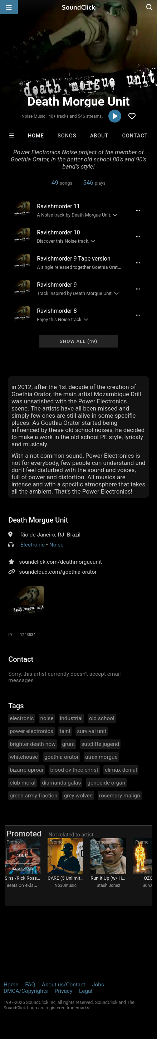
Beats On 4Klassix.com (28, 885)
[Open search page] (150, 7)
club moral (22, 783)
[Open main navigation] (9, 7)
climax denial (121, 770)
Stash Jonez (108, 885)
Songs (67, 136)
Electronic (32, 545)
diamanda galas (61, 783)
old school (101, 718)
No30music (65, 885)
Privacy (63, 991)
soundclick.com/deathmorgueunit (60, 562)
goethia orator (61, 757)
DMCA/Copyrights (26, 991)
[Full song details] (138, 210)
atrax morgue (101, 757)
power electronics (31, 731)
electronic (22, 718)
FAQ (30, 984)
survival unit (91, 731)
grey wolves (78, 795)
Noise (56, 545)
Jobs (98, 984)
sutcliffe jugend (100, 744)
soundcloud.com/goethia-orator (58, 572)
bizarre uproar (27, 770)
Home (36, 136)
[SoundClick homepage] (78, 7)
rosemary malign (119, 795)
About (99, 136)
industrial (71, 718)
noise (46, 718)
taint (65, 731)
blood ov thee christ (74, 770)
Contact (135, 136)
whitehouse (24, 757)
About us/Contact (63, 984)
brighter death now (32, 744)
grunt (68, 744)
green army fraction (33, 795)
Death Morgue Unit (38, 520)
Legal (85, 991)
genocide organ (106, 783)
